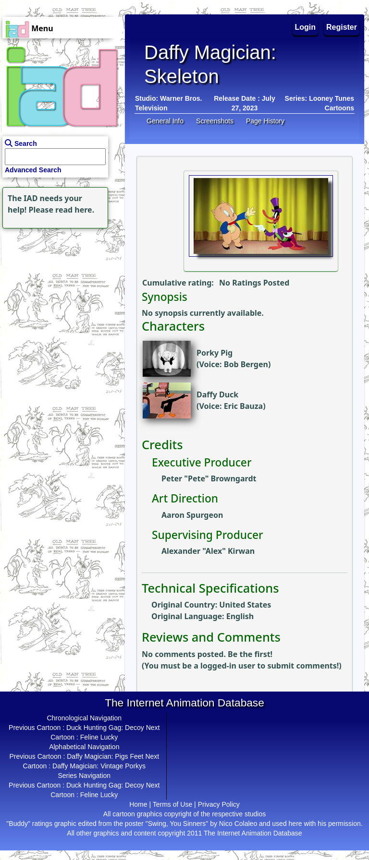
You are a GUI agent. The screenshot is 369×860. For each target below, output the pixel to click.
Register (341, 27)
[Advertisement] (60, 291)
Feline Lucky (99, 737)
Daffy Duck (217, 394)
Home (138, 804)
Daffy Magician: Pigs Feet (105, 756)
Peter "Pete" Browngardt (208, 478)
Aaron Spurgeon (192, 515)
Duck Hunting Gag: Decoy (105, 727)
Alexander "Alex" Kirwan (208, 551)
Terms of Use (172, 804)
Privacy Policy (219, 804)
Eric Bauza (243, 406)
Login (305, 27)
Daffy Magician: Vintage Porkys (99, 766)
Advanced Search (33, 170)
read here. (74, 209)
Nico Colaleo (238, 823)
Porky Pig (215, 352)
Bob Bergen (246, 364)
